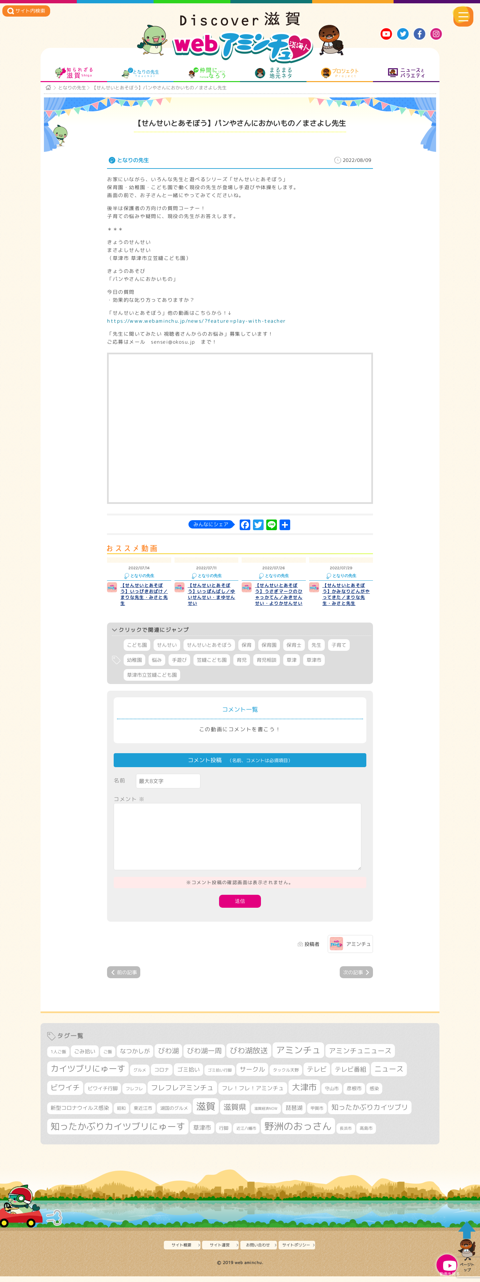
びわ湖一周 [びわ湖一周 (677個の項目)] (204, 1058)
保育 (247, 652)
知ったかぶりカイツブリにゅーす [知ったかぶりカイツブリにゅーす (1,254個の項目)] (118, 1133)
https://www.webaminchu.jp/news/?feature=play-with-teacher (196, 327)
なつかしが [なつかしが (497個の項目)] (135, 1058)
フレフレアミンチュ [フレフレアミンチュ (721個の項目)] (182, 1095)
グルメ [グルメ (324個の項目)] (139, 1077)
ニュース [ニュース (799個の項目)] (389, 1076)
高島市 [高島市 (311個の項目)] (366, 1135)
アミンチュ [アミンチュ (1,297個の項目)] (298, 1057)
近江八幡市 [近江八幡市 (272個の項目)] (246, 1135)
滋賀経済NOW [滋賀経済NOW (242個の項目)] (266, 1115)
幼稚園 (134, 667)
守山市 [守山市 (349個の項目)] (332, 1095)
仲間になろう (207, 75)
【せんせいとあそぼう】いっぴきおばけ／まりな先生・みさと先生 (144, 601)
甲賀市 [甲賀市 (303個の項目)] (316, 1115)
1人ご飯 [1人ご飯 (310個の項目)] (58, 1059)
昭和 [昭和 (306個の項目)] (121, 1115)
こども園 (137, 652)
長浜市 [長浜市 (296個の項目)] (346, 1135)
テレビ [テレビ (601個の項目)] (317, 1076)
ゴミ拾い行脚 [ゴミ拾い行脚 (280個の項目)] (220, 1077)
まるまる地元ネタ (273, 75)
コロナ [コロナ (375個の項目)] (161, 1077)
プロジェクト (340, 75)
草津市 (313, 667)
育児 (242, 667)
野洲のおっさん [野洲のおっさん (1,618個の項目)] (298, 1133)
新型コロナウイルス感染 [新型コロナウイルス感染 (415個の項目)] (80, 1114)
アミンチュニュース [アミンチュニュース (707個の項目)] (360, 1058)
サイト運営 (221, 1252)
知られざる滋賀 (74, 75)
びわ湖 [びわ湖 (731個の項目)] (168, 1058)
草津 (292, 667)
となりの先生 (140, 75)
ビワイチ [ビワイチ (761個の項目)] (65, 1095)
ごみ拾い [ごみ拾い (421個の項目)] (84, 1058)
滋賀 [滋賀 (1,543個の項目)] (205, 1113)
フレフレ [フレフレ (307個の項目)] (134, 1096)
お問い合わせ (260, 1252)
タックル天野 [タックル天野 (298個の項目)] (286, 1077)
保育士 (294, 652)
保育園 (269, 652)
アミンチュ (358, 951)
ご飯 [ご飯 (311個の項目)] (107, 1059)
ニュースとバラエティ (406, 75)
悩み (157, 667)
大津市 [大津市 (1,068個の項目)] (304, 1094)
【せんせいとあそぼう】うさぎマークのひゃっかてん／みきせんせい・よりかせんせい (278, 601)
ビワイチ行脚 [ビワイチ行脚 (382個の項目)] (103, 1095)
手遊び (179, 667)
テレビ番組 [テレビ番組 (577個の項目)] (350, 1076)
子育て (338, 652)
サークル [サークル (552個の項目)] (252, 1076)
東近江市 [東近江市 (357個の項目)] (143, 1115)
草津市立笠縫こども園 (152, 682)
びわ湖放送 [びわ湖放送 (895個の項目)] (249, 1057)
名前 (119, 787)
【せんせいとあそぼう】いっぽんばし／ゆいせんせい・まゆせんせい (211, 601)
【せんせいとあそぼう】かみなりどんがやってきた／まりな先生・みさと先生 (346, 601)
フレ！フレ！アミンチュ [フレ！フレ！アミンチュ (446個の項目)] (253, 1095)
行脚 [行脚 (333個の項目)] (223, 1135)
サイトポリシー (298, 1252)
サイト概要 (183, 1252)
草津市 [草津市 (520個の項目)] (202, 1134)
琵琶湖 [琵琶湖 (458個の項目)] (294, 1114)
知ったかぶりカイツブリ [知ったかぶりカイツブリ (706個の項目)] (369, 1114)
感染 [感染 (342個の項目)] (374, 1095)
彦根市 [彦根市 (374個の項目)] (354, 1095)
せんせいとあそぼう (209, 652)
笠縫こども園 (212, 667)
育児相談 (267, 667)
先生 (316, 652)
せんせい (167, 652)
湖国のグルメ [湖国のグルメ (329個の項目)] (174, 1115)
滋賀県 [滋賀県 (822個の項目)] (234, 1114)
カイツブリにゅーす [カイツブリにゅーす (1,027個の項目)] (88, 1076)
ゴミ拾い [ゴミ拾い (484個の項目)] (188, 1077)
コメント (129, 806)
